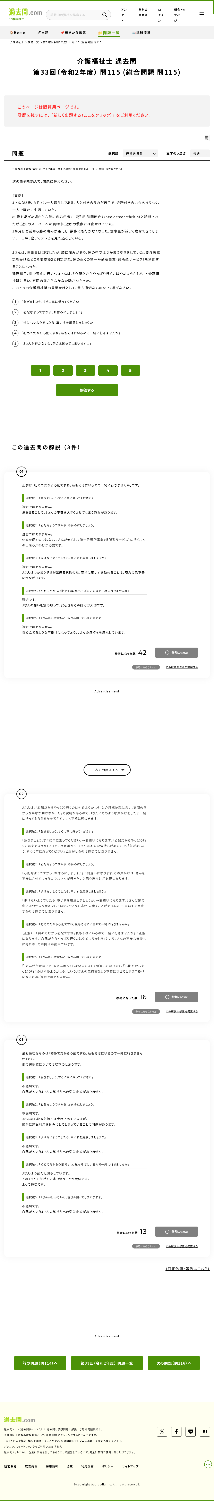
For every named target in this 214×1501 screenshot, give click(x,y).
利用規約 (87, 1467)
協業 (70, 1467)
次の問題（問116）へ (174, 1363)
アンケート (127, 15)
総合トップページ (178, 15)
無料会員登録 (143, 15)
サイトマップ (130, 1467)
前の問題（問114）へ (40, 1363)
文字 (176, 153)
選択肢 (114, 153)
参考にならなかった (146, 667)
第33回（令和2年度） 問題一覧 (107, 1363)
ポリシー (108, 1467)
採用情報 (52, 1467)
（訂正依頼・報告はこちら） (107, 169)
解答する (87, 390)
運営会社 (10, 1467)
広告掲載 (31, 1467)
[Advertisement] (107, 723)
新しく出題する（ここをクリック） (83, 115)
